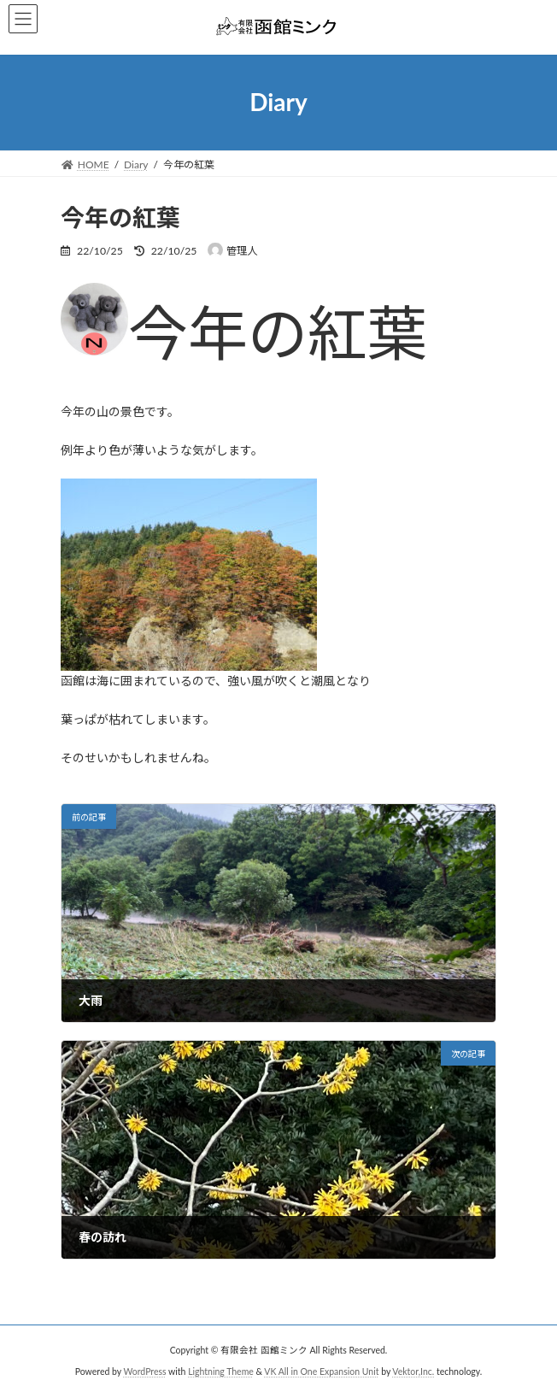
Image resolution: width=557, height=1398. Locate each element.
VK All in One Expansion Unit (321, 1371)
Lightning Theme (221, 1371)
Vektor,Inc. (413, 1371)
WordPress (144, 1371)
